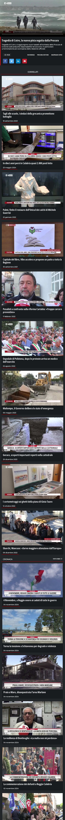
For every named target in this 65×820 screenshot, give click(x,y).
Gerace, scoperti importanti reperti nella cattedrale (28, 455)
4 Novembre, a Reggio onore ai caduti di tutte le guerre (30, 600)
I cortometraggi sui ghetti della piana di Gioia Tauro (27, 501)
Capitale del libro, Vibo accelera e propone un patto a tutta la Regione (32, 261)
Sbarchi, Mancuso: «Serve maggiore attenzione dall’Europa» (32, 548)
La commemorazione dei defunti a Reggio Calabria (27, 784)
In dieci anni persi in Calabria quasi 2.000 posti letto (27, 163)
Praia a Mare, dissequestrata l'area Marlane (24, 692)
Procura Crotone (43, 55)
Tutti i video (58, 559)
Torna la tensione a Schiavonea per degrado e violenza (29, 646)
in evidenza (31, 55)
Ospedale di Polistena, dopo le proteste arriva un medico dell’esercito (30, 360)
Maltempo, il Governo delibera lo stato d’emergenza (28, 408)
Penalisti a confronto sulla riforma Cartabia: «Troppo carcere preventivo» (32, 310)
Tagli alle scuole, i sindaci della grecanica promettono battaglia (28, 115)
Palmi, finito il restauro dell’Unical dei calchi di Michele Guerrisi (29, 211)
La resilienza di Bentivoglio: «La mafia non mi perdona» (30, 738)
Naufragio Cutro (56, 55)
